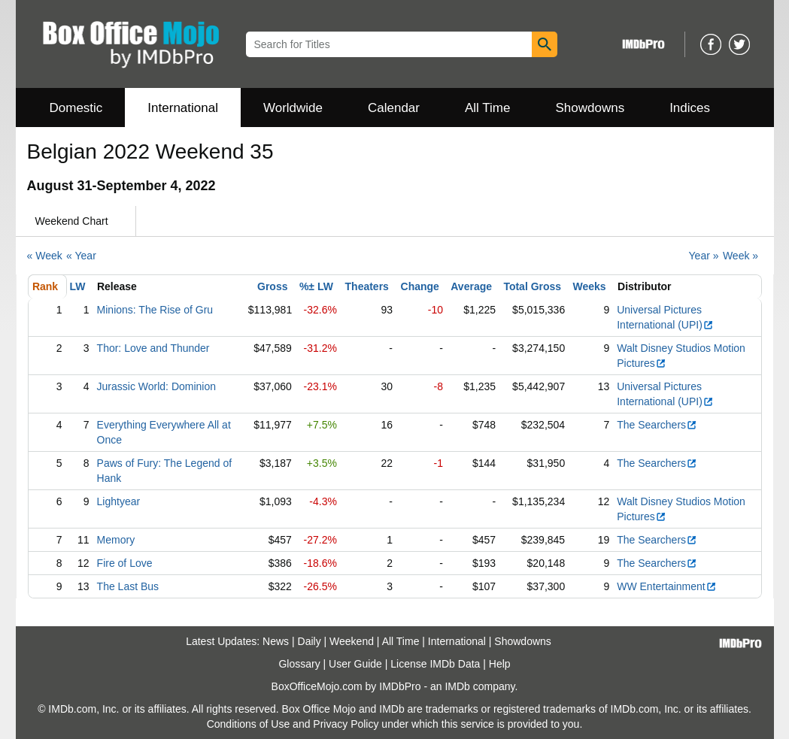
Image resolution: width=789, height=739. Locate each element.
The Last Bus (128, 586)
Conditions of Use (248, 724)
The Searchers (657, 425)
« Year (81, 256)
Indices (689, 108)
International (182, 108)
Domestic (76, 108)
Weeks (589, 286)
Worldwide (293, 108)
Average (471, 286)
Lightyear (119, 501)
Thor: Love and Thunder (153, 348)
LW (78, 286)
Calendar (394, 108)
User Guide (355, 664)
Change (420, 286)
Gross (272, 286)
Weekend (351, 641)
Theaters (367, 286)
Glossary (299, 664)
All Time (487, 108)
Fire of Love (125, 563)
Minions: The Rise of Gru (155, 310)
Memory (116, 540)
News (275, 641)
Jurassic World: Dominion (156, 386)
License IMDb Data (435, 664)
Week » (740, 256)
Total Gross (532, 286)
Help (500, 664)
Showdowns (589, 108)
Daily (309, 641)
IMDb (457, 686)
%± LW (316, 286)
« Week (44, 256)
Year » (704, 256)
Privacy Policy (345, 724)
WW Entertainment (666, 586)
